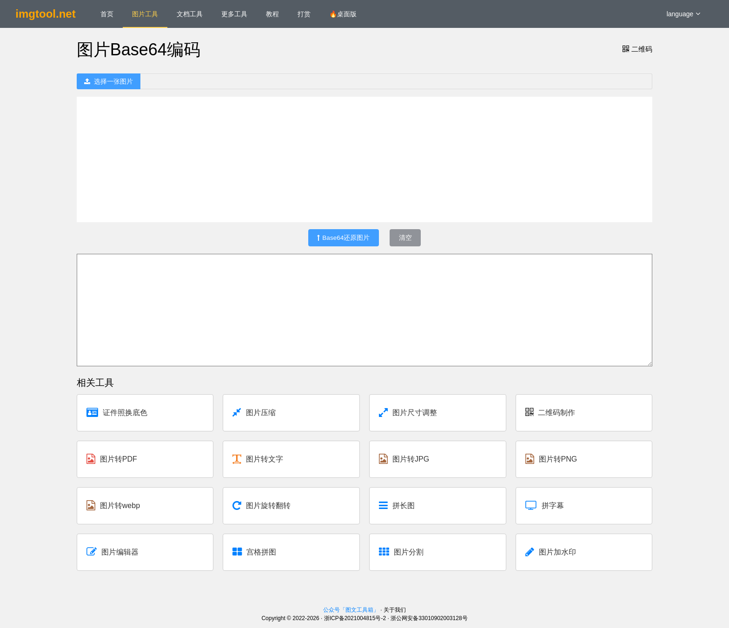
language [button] (684, 14)
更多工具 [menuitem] (234, 14)
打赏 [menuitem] (304, 14)
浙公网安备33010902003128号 (429, 618)
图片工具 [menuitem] (145, 14)
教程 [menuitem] (272, 14)
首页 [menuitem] (106, 14)
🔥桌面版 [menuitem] (343, 14)
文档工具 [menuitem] (190, 14)
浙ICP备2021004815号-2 (355, 618)
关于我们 (395, 610)
